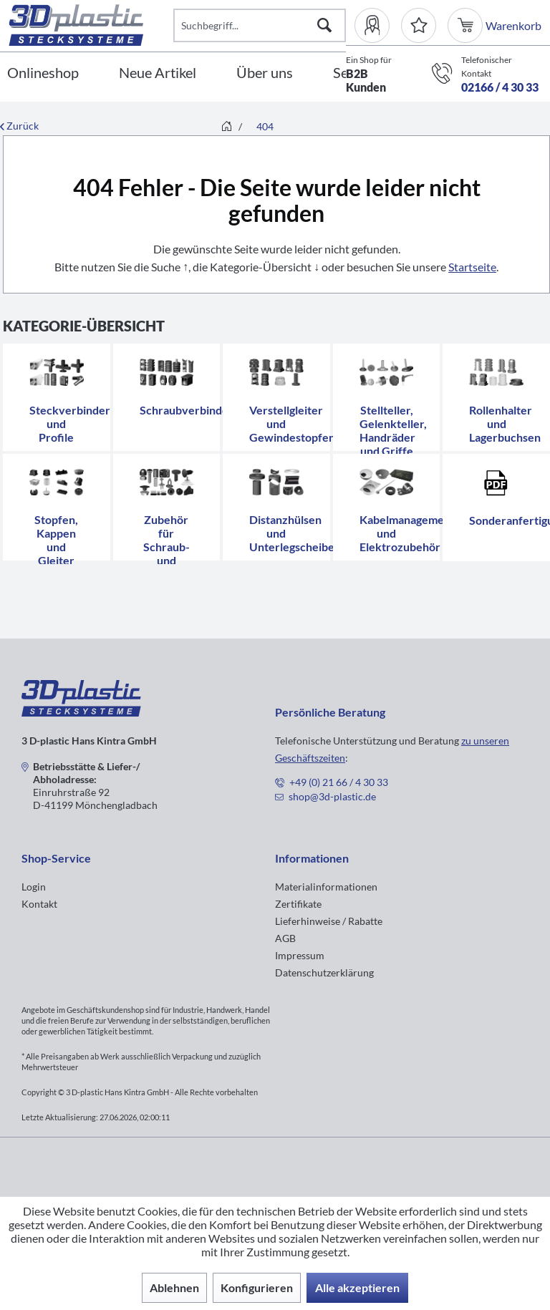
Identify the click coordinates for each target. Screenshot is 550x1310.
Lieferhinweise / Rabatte (328, 921)
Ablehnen (174, 1287)
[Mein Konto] (377, 25)
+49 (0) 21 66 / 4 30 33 (338, 782)
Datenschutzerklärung (324, 972)
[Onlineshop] (43, 73)
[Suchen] (324, 25)
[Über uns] (264, 73)
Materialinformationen (326, 886)
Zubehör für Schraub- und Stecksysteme (176, 547)
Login (33, 886)
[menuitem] (377, 25)
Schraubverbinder (186, 410)
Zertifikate (298, 904)
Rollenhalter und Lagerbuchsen (505, 423)
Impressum (299, 955)
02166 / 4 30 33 (500, 87)
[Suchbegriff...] (260, 25)
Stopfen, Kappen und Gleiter (56, 540)
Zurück (19, 126)
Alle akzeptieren (357, 1287)
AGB (285, 938)
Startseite (472, 266)
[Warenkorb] (467, 25)
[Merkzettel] (418, 25)
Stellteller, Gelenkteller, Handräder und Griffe (393, 430)
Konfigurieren (257, 1287)
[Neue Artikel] (157, 73)
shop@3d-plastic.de (332, 796)
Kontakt (39, 904)
